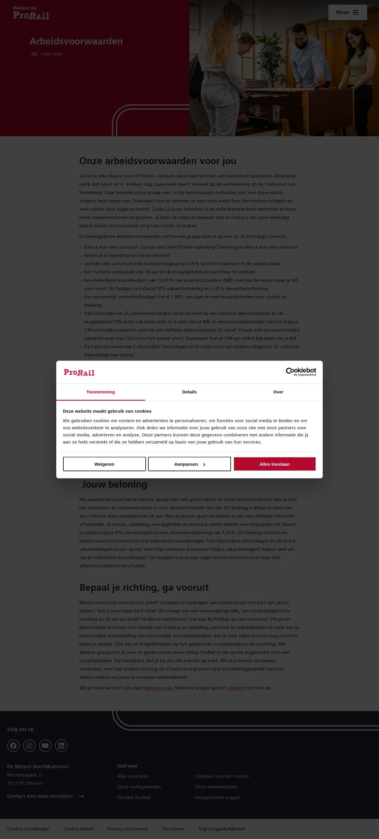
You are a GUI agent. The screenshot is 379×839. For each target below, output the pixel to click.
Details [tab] (189, 391)
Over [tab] (278, 391)
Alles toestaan (275, 464)
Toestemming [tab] (100, 391)
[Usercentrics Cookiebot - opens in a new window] (290, 372)
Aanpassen (189, 464)
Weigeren (104, 464)
